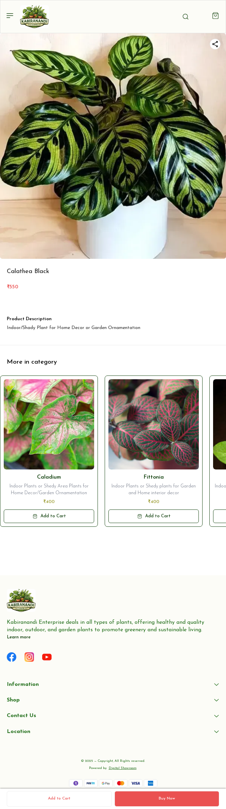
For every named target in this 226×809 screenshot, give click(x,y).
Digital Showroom (123, 768)
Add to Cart (59, 798)
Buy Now (167, 798)
